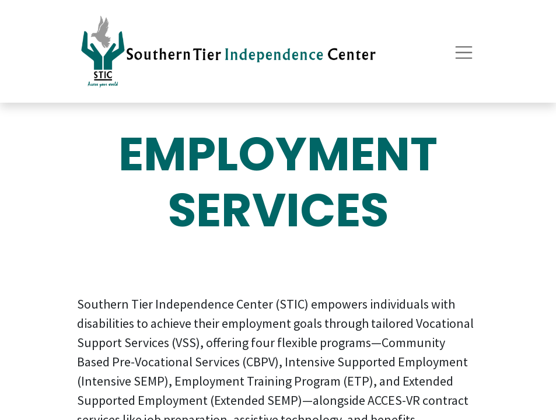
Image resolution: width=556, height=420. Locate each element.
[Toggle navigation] (464, 51)
